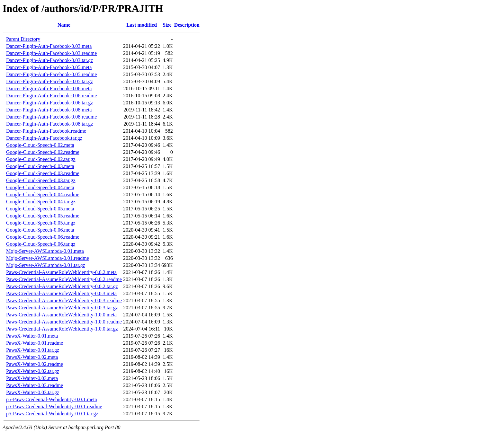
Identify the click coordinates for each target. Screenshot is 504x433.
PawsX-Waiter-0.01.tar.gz (32, 350)
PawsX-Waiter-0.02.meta (32, 357)
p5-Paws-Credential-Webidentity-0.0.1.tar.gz (52, 413)
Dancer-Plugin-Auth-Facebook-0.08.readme (51, 116)
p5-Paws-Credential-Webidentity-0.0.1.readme (54, 406)
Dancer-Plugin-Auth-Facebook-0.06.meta (49, 88)
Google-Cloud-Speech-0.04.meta (40, 187)
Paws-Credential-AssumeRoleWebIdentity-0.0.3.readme (64, 300)
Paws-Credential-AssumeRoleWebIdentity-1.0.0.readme (64, 321)
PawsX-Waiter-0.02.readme (34, 364)
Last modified (141, 25)
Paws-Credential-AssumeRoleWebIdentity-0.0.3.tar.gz (62, 307)
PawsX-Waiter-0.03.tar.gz (32, 392)
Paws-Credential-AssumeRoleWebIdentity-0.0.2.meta (61, 272)
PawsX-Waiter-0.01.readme (34, 343)
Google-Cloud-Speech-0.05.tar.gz (41, 222)
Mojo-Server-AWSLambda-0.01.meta (45, 251)
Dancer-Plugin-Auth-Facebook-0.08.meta (49, 109)
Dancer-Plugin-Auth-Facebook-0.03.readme (51, 53)
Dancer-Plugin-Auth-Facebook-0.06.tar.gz (49, 102)
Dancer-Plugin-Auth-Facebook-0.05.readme (51, 74)
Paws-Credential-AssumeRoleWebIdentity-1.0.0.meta (61, 314)
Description (187, 25)
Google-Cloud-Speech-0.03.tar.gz (41, 180)
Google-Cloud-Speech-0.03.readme (42, 173)
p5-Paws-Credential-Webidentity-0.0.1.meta (51, 399)
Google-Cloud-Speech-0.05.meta (40, 208)
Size (167, 25)
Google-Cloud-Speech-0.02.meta (40, 145)
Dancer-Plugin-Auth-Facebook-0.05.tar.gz (49, 81)
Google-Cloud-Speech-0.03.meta (40, 166)
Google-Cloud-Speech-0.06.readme (42, 237)
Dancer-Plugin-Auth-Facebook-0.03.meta (49, 46)
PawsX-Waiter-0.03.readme (34, 385)
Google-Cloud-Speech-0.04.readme (42, 194)
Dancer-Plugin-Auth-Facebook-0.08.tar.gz (49, 124)
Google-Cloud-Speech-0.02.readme (42, 152)
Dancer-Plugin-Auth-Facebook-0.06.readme (51, 95)
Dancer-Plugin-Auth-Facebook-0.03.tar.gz (49, 60)
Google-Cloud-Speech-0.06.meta (40, 230)
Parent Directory (23, 39)
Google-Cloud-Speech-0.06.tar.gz (41, 244)
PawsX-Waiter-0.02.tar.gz (32, 371)
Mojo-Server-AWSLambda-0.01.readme (47, 258)
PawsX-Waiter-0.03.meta (32, 378)
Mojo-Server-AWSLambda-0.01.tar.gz (45, 265)
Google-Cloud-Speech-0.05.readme (42, 215)
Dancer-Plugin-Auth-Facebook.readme (46, 131)
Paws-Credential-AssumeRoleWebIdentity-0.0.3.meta (61, 293)
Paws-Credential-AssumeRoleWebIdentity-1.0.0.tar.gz (62, 328)
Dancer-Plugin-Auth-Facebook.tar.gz (44, 138)
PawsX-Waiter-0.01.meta (32, 336)
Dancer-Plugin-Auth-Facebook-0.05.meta (49, 67)
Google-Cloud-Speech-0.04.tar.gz (41, 201)
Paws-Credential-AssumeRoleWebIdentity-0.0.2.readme (64, 279)
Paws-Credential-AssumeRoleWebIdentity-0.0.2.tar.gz (62, 286)
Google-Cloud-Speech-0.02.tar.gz (41, 159)
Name (64, 25)
